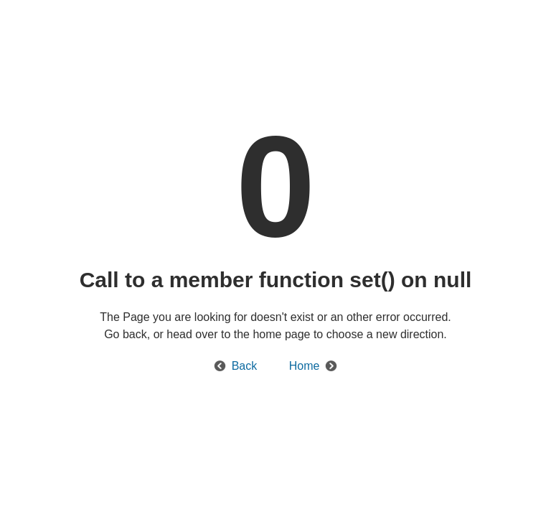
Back (245, 366)
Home (304, 366)
